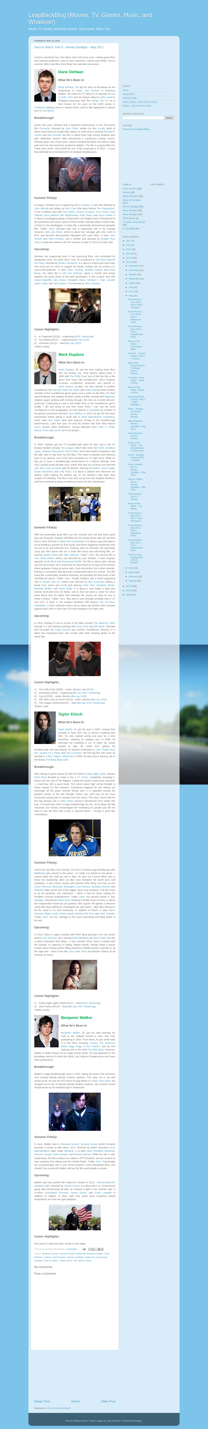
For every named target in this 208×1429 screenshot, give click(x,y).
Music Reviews (130, 210)
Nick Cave (71, 208)
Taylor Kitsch (65, 729)
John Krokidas (92, 283)
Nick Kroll (98, 448)
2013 (129, 258)
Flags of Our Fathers (88, 1046)
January (133, 581)
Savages (39, 900)
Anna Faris (82, 626)
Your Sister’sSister (44, 558)
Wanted (68, 1151)
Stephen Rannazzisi (53, 451)
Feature (126, 192)
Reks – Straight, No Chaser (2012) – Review (136, 413)
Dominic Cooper (43, 1154)
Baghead (109, 396)
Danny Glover (78, 1192)
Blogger (138, 1421)
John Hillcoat (41, 208)
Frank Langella (103, 1192)
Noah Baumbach (90, 417)
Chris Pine (89, 585)
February (133, 576)
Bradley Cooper (94, 269)
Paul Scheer (71, 451)
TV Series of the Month (134, 222)
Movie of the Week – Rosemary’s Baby (135, 345)
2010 (129, 590)
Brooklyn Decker (101, 886)
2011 (129, 586)
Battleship (39, 873)
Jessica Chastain (85, 212)
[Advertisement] (74, 1374)
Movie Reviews (130, 196)
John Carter (66, 801)
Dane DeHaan (66, 87)
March (132, 572)
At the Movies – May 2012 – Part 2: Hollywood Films (135, 530)
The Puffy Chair (78, 376)
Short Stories (129, 218)
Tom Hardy (68, 212)
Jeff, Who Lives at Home (47, 468)
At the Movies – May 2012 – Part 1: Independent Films (135, 545)
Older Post (108, 1401)
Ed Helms (94, 468)
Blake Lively (51, 913)
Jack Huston (60, 283)
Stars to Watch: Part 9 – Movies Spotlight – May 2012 (69, 47)
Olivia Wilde (65, 588)
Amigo (94, 100)
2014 (129, 253)
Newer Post (42, 1401)
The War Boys (96, 1049)
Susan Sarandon (43, 471)
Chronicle (44, 128)
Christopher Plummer (56, 1192)
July (131, 287)
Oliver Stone (64, 900)
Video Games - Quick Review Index (140, 102)
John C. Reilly (106, 427)
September (134, 278)
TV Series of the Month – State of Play (136, 380)
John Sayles (106, 97)
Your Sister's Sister (82, 1260)
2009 (129, 594)
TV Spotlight (129, 228)
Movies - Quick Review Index (137, 106)
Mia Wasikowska (69, 215)
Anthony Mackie (82, 1154)
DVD (77, 336)
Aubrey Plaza (50, 555)
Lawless (85, 205)
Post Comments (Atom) (59, 1408)
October (133, 274)
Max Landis (98, 128)
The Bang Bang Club (57, 759)
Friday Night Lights (95, 774)
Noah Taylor (85, 215)
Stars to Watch (51, 1260)
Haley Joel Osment (87, 90)
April (131, 568)
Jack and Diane (53, 232)
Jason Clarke (105, 215)
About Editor (129, 94)
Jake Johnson (71, 555)
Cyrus (37, 427)
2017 (129, 241)
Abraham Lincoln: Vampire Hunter (79, 1144)
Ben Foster (60, 280)
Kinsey (93, 1043)
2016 (129, 245)
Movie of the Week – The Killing (135, 506)
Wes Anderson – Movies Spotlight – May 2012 (137, 425)
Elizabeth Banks (106, 585)
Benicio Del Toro (84, 913)
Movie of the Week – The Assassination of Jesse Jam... (136, 447)
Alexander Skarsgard (63, 886)
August (132, 283)
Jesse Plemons (42, 886)
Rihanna (38, 890)
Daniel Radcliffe (43, 280)
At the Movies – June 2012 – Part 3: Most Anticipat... (135, 303)
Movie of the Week (132, 200)
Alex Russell (54, 135)
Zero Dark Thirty (78, 951)
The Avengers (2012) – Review (135, 496)
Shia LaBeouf (51, 215)
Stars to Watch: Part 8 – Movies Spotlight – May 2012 (137, 484)
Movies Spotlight (75, 1257)
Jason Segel (108, 468)
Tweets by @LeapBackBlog (136, 129)
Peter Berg (40, 777)
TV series (82, 777)
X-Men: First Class (100, 1081)
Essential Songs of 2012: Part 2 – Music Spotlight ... (136, 400)
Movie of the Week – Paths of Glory (136, 390)
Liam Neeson (83, 886)
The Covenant (74, 753)
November (134, 270)
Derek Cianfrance (67, 263)
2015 (129, 249)
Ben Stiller (54, 420)
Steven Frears (71, 1186)
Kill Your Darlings (72, 273)
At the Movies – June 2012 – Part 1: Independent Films (135, 331)
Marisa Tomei (41, 430)
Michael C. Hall (96, 280)
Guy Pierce (102, 212)
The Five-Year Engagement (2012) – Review (135, 559)
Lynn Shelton (76, 413)
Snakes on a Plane (49, 753)
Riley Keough (56, 238)
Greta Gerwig (92, 390)
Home (75, 1401)
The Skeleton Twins (104, 623)
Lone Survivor (49, 938)
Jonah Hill (59, 430)
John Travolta (107, 913)
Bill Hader (99, 626)
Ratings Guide (130, 98)
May (131, 295)
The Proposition (105, 208)
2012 (129, 262)
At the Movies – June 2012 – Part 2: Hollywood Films (135, 316)
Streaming (87, 336)
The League (67, 448)
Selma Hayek (66, 913)
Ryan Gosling (75, 269)
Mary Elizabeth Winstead (100, 1151)
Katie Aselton (66, 386)
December (134, 266)
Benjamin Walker (70, 1032)
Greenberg (109, 417)
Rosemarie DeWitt (71, 561)
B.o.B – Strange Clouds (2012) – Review (136, 457)
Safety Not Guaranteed (71, 541)
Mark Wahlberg (80, 938)
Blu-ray (78, 339)
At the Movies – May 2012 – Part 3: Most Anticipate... (135, 517)
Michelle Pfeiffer (43, 588)
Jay (79, 373)
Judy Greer (65, 471)
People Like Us (51, 581)
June (131, 291)
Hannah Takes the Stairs (66, 390)
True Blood (47, 110)
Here (51, 228)
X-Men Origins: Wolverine (59, 756)
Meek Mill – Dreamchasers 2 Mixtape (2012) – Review (136, 368)
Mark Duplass (66, 369)
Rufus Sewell (60, 1154)
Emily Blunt (50, 561)
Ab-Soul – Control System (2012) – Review (137, 356)
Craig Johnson (63, 629)
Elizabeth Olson (76, 280)
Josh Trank (72, 128)
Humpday (94, 410)
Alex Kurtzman (96, 581)
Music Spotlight (130, 214)
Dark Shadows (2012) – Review (135, 436)
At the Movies (129, 188)
